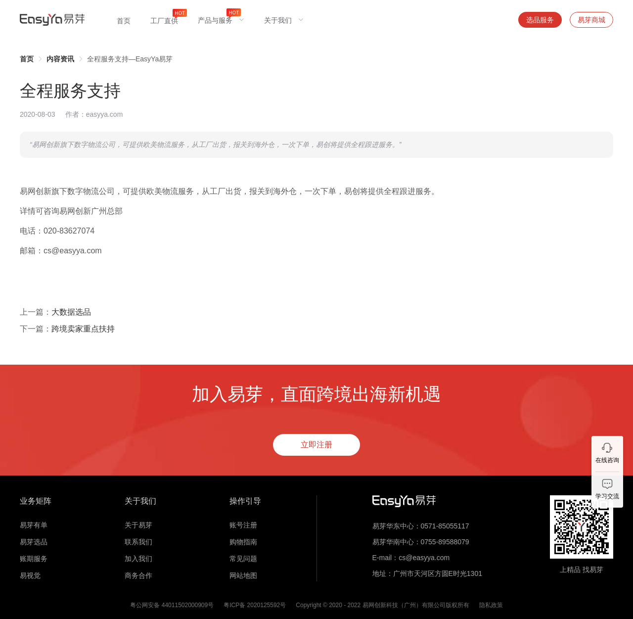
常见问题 (243, 559)
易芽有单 (33, 525)
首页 (27, 59)
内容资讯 (60, 59)
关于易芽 (138, 525)
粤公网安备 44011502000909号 (172, 605)
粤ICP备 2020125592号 (255, 605)
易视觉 (30, 575)
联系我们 (138, 542)
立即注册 (316, 444)
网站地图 (243, 575)
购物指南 (243, 542)
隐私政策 (491, 605)
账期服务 (33, 559)
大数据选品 (71, 312)
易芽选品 (33, 542)
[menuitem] (123, 19)
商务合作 (138, 575)
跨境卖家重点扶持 (83, 329)
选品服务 (540, 20)
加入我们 (138, 559)
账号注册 (243, 525)
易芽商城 (591, 20)
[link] (27, 59)
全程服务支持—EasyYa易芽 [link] (130, 59)
